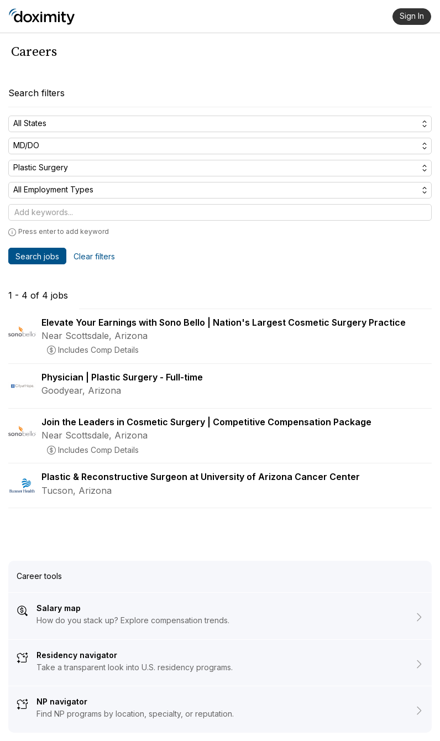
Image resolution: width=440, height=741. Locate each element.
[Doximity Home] (42, 16)
